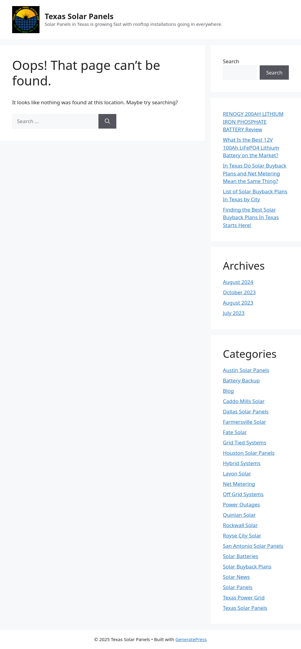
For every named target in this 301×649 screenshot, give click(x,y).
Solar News (236, 576)
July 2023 (234, 312)
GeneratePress (191, 639)
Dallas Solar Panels (246, 411)
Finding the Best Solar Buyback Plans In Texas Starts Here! (251, 217)
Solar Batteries (240, 556)
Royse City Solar (242, 535)
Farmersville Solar (244, 421)
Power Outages (241, 504)
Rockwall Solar (240, 525)
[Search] (107, 121)
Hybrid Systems (242, 463)
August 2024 (238, 281)
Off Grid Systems (243, 494)
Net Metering (239, 483)
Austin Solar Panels (246, 370)
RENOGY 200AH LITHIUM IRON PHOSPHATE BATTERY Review (253, 121)
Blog (228, 390)
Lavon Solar (237, 473)
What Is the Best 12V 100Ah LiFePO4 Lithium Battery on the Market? (251, 147)
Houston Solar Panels (249, 452)
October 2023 (239, 292)
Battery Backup (241, 380)
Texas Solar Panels (79, 16)
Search (231, 61)
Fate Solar (235, 432)
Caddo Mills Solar (244, 401)
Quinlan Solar (239, 514)
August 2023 (238, 302)
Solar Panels (237, 587)
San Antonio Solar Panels (253, 545)
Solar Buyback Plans (247, 566)
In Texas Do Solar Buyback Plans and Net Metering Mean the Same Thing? (254, 173)
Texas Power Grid (244, 597)
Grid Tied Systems (244, 442)
